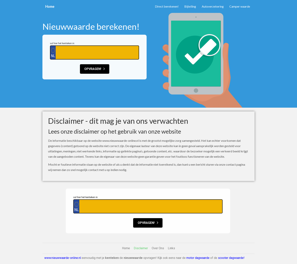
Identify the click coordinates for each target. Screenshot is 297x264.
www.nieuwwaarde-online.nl (62, 258)
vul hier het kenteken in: (62, 43)
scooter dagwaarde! (231, 258)
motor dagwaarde (197, 258)
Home (49, 6)
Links (171, 248)
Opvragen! (94, 69)
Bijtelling (190, 6)
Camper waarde (239, 6)
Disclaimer (141, 248)
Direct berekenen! (167, 6)
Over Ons (158, 248)
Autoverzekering (213, 6)
